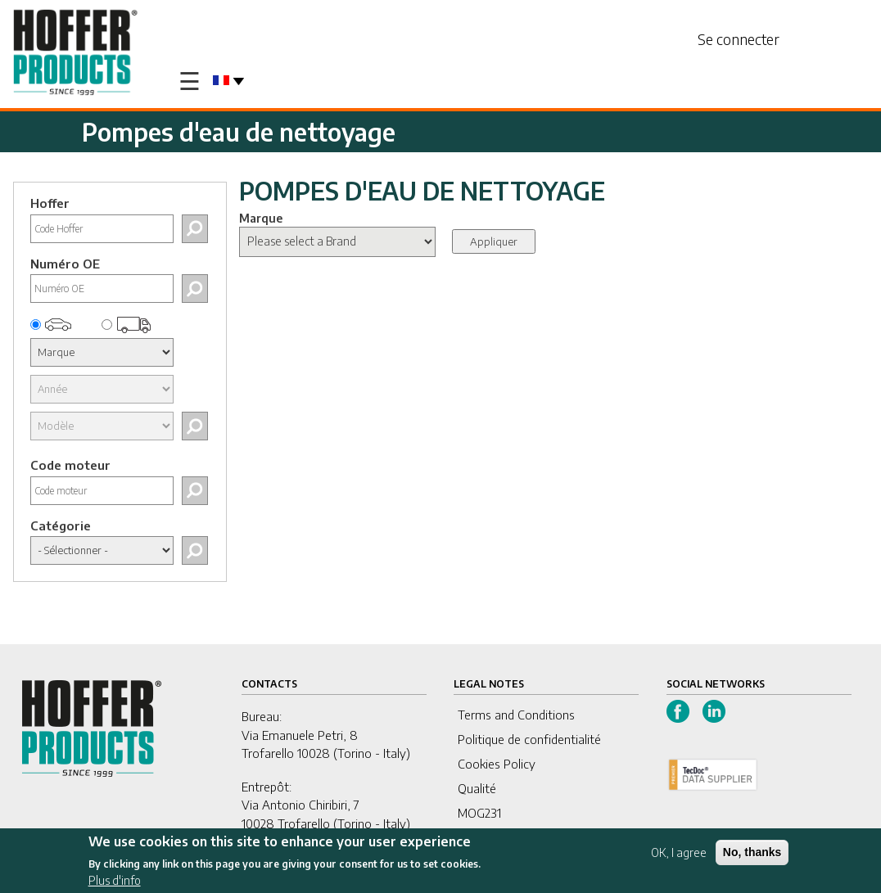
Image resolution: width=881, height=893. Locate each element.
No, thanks (752, 853)
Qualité (477, 788)
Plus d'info (114, 882)
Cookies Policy (496, 763)
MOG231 (479, 812)
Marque (260, 218)
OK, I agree (679, 854)
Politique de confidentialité (529, 739)
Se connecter (738, 38)
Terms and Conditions (516, 714)
